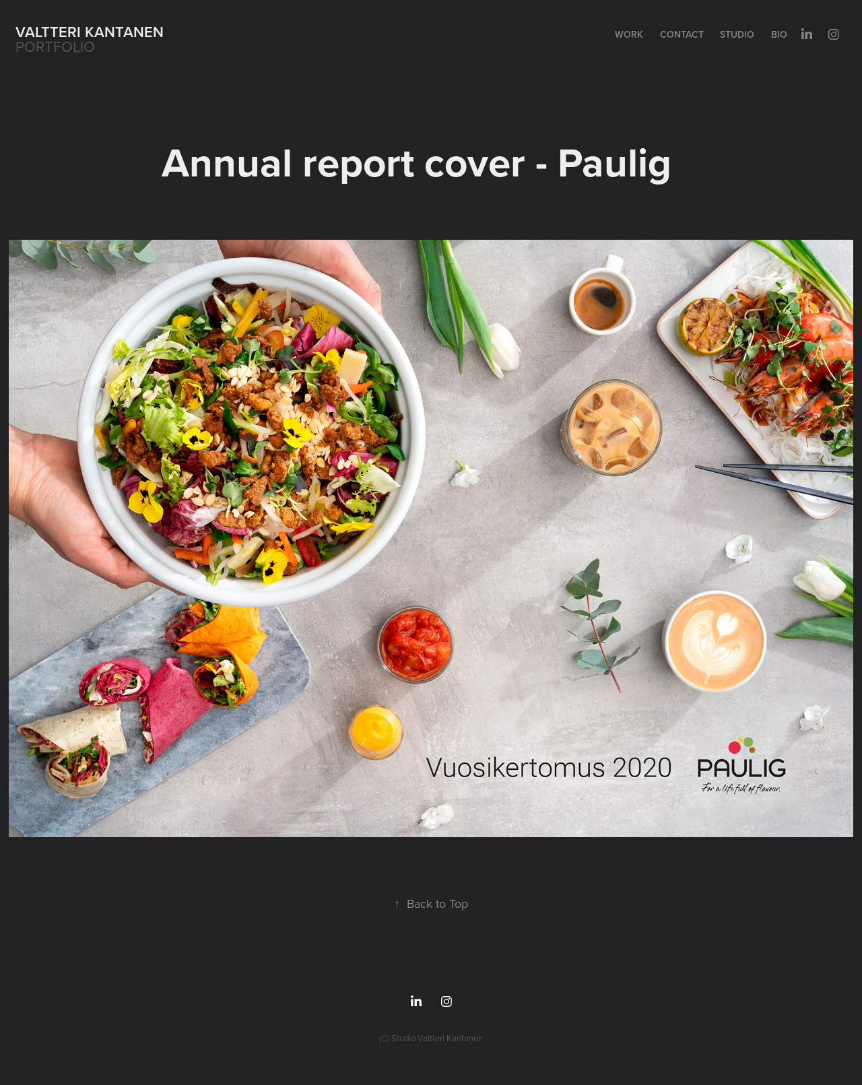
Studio (737, 34)
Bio (779, 34)
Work (629, 34)
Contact (682, 34)
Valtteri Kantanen (89, 31)
